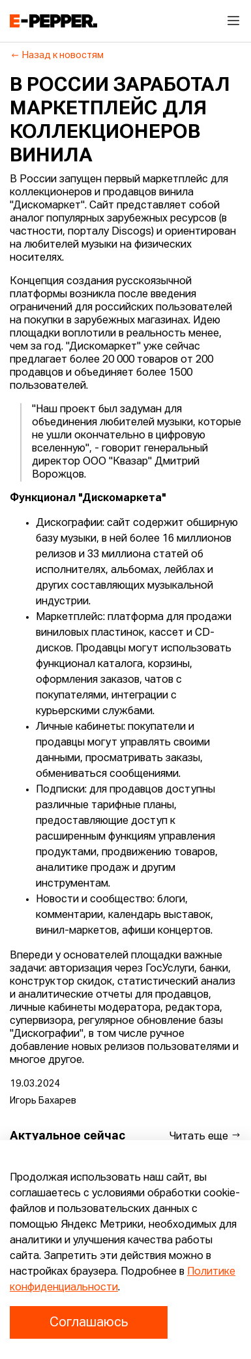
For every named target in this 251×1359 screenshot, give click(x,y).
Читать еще (205, 1136)
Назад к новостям (57, 55)
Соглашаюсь (89, 1322)
